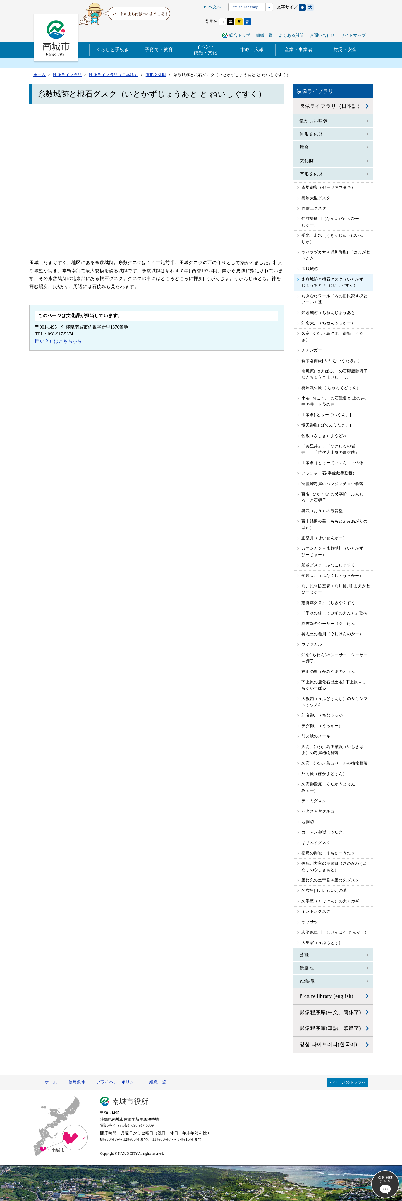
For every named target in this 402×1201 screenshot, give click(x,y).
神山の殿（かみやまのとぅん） (330, 672)
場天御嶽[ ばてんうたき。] (326, 425)
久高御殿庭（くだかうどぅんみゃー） (328, 787)
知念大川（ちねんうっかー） (328, 323)
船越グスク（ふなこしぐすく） (330, 565)
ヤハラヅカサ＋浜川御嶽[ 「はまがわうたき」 (336, 255)
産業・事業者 (298, 49)
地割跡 (308, 822)
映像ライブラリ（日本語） (331, 106)
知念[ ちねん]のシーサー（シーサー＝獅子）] (335, 658)
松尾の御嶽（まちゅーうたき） (330, 853)
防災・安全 (345, 49)
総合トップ (239, 35)
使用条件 (76, 1082)
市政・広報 (252, 49)
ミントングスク (316, 911)
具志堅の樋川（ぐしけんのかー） (332, 634)
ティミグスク (314, 801)
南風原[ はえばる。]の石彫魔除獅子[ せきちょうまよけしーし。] (335, 374)
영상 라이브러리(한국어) (328, 1044)
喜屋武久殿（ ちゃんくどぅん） (331, 388)
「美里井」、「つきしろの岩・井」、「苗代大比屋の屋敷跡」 (330, 449)
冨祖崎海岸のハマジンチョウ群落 (332, 484)
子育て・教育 (159, 49)
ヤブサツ (310, 922)
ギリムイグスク (316, 843)
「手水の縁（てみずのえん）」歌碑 (335, 613)
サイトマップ (353, 35)
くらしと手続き (112, 49)
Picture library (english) (326, 996)
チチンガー (312, 350)
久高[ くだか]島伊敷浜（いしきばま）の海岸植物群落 (332, 750)
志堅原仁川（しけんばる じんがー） (335, 932)
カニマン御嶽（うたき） (324, 832)
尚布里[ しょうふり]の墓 (324, 890)
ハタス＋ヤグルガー (320, 811)
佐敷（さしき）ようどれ (324, 436)
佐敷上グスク (314, 208)
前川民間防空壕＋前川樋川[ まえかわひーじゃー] (336, 589)
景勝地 (307, 967)
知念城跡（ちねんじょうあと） (330, 313)
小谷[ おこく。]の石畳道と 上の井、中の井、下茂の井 (335, 401)
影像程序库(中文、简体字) (330, 1012)
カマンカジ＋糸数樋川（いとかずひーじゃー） (332, 551)
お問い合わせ (322, 35)
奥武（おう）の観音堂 (322, 511)
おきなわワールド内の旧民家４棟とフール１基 (335, 299)
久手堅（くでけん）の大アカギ (330, 901)
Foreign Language (245, 7)
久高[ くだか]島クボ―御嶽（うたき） (332, 336)
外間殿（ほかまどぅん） (324, 774)
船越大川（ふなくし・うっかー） (332, 576)
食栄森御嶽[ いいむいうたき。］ (332, 361)
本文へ (214, 6)
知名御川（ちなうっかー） (326, 715)
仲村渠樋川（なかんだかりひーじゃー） (330, 222)
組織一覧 (264, 35)
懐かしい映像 (314, 120)
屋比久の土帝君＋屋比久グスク (330, 880)
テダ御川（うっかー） (322, 726)
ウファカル (312, 644)
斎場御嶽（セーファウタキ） (328, 187)
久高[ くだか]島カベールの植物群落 (335, 763)
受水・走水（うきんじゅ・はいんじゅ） (332, 238)
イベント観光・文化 (205, 49)
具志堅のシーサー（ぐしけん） (330, 624)
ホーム (51, 1082)
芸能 (304, 954)
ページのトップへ (349, 1082)
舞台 (304, 147)
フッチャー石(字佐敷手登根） (329, 473)
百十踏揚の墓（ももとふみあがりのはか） (335, 524)
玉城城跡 (310, 269)
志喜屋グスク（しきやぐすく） (330, 603)
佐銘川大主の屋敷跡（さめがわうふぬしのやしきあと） (335, 866)
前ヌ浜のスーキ (316, 736)
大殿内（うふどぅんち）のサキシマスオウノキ (335, 702)
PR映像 (307, 981)
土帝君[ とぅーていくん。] (326, 415)
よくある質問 (291, 35)
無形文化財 (311, 134)
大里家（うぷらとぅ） (322, 943)
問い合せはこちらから (58, 341)
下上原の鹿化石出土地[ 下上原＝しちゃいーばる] (334, 685)
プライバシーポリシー (117, 1082)
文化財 (307, 160)
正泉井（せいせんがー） (324, 538)
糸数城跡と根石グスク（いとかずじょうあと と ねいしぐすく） (332, 282)
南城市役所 (130, 1101)
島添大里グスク (316, 198)
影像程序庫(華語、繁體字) (330, 1028)
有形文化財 (311, 174)
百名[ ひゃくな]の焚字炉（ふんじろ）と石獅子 (332, 497)
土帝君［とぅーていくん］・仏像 (332, 463)
